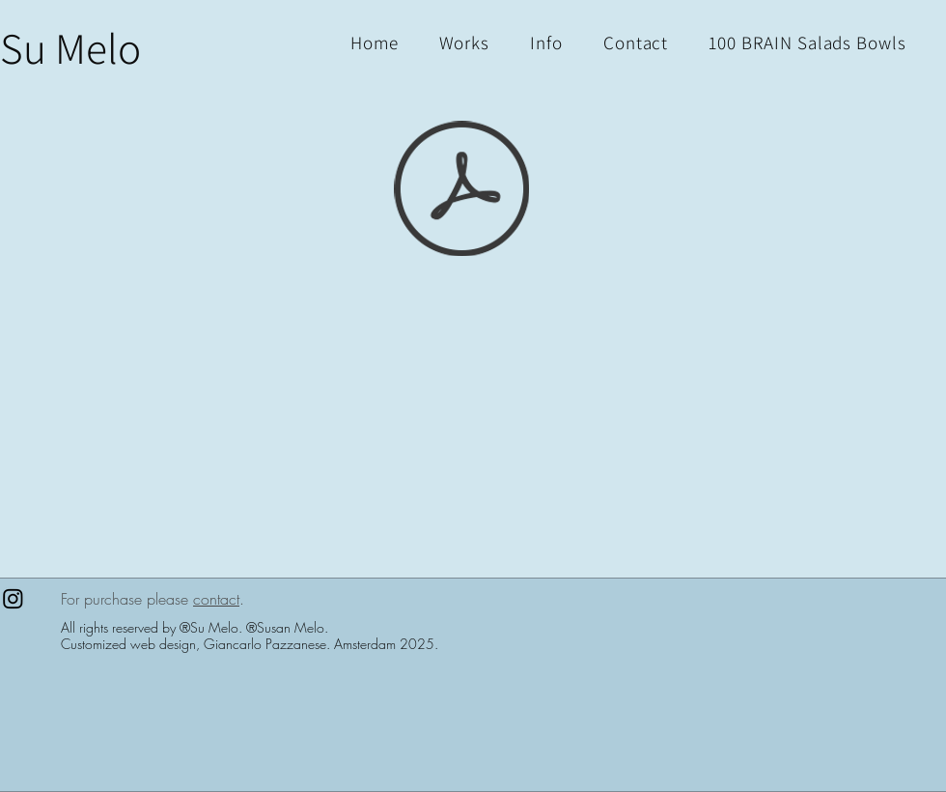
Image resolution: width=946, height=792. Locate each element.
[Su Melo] (70, 47)
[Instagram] (13, 598)
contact (216, 598)
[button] (807, 42)
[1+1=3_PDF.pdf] (461, 191)
